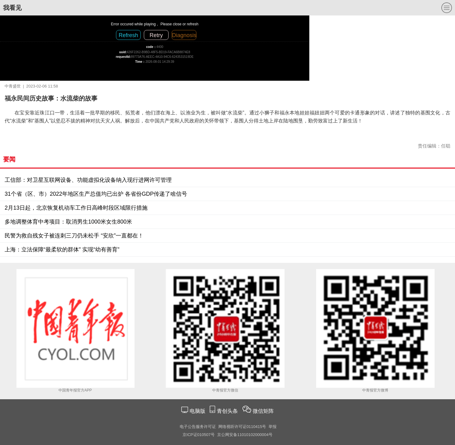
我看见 (12, 7)
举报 (272, 426)
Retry (156, 35)
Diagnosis (184, 35)
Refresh (128, 35)
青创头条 (228, 411)
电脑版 (197, 411)
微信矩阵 (263, 411)
